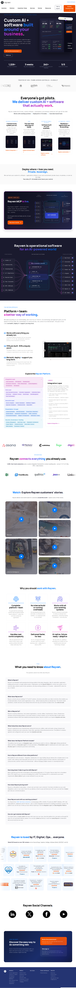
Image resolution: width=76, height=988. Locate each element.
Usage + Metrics (9, 424)
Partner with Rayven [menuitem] (44, 970)
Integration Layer (28, 743)
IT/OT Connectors (10, 381)
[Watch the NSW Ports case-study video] (55, 528)
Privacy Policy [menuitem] (53, 974)
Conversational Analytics (11, 415)
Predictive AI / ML (21, 404)
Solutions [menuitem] (11, 970)
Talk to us (8, 55)
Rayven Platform (36, 319)
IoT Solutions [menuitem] (11, 976)
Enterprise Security (19, 424)
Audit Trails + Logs (21, 422)
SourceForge (36, 842)
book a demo (22, 816)
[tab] (50, 359)
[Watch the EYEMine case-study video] (55, 547)
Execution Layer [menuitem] (23, 977)
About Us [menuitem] (53, 970)
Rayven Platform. (43, 373)
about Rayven (52, 667)
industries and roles (60, 717)
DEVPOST (61, 842)
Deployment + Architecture (32, 422)
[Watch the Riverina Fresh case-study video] (55, 509)
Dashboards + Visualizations (21, 413)
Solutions (3, 8)
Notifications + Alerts (35, 415)
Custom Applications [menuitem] (13, 972)
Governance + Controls (19, 426)
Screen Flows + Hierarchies (32, 411)
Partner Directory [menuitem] (43, 972)
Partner (40, 8)
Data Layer (53, 743)
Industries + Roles (22, 8)
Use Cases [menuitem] (32, 970)
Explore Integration (53, 423)
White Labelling (9, 426)
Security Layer (11, 746)
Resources (48, 8)
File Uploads (16, 385)
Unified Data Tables (36, 392)
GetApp (48, 842)
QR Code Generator (20, 411)
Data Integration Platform (60, 805)
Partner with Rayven (71, 2)
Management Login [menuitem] (55, 977)
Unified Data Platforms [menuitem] (11, 978)
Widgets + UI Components (23, 415)
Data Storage (26, 394)
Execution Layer (22, 745)
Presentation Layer (43, 745)
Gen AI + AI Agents (10, 402)
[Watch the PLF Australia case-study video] (55, 565)
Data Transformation (10, 396)
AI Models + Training (17, 394)
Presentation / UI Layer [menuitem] (24, 979)
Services (32, 8)
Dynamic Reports (9, 413)
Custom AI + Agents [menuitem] (13, 974)
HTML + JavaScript (33, 413)
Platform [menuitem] (21, 970)
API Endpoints (18, 381)
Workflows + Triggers (30, 402)
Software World (54, 842)
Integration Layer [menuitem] (23, 974)
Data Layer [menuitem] (22, 976)
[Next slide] (70, 350)
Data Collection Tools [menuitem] (13, 980)
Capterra (43, 842)
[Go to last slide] (44, 350)
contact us (38, 818)
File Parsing (8, 394)
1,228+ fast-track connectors (23, 802)
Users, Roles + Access (29, 424)
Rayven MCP (29, 404)
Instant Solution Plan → (69, 8)
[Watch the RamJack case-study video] (21, 519)
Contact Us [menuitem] (53, 976)
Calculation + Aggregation (24, 392)
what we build (60, 702)
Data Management (34, 394)
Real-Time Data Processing (11, 392)
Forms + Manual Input (22, 383)
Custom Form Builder (10, 411)
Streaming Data (26, 381)
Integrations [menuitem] (11, 983)
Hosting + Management (11, 422)
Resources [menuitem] (53, 972)
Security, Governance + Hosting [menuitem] (24, 981)
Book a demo (18, 776)
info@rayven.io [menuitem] (54, 979)
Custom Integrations (32, 383)
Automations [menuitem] (11, 981)
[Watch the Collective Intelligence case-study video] (21, 556)
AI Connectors (9, 385)
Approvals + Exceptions (11, 404)
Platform (12, 8)
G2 (67, 842)
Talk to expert (58, 7)
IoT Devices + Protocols (11, 383)
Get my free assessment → (13, 51)
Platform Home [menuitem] (23, 972)
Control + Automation (20, 402)
